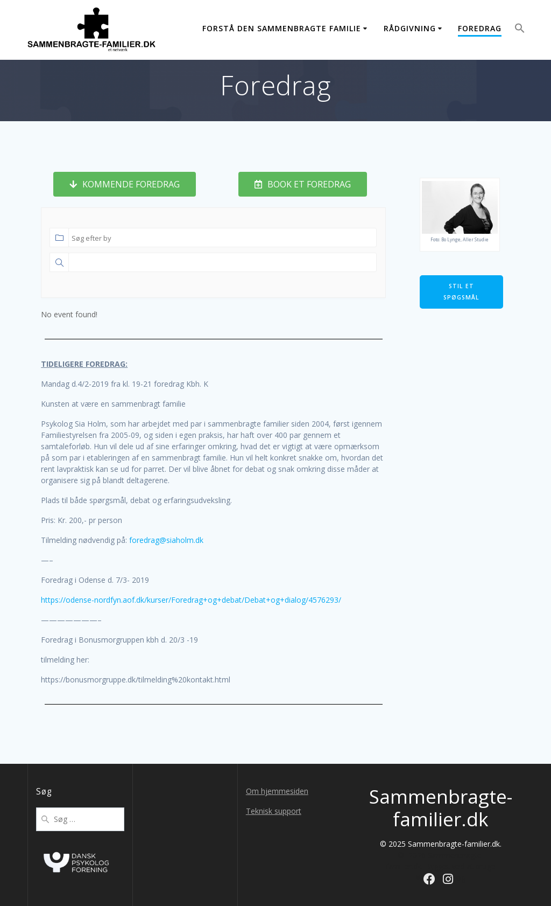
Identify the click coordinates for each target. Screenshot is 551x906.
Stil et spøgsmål (461, 291)
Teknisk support (273, 811)
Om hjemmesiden (277, 791)
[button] (519, 30)
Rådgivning (410, 28)
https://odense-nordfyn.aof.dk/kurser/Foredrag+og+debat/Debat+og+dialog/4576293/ (191, 600)
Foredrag (479, 28)
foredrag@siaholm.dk (166, 540)
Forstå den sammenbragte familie (281, 28)
